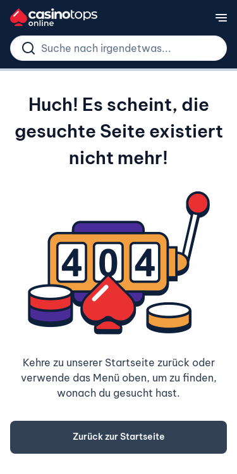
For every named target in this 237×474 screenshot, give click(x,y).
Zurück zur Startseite (119, 436)
